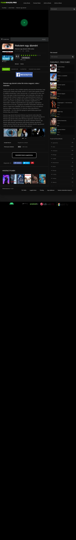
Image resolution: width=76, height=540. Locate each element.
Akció (53, 146)
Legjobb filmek (33, 190)
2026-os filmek (58, 3)
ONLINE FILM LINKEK (34, 69)
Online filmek (26, 3)
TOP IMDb (23, 190)
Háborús (54, 182)
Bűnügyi (17, 64)
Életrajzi (54, 170)
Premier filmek (36, 3)
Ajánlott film (55, 142)
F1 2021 (54, 174)
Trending (42, 190)
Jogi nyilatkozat (50, 190)
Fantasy (54, 178)
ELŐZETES (23, 69)
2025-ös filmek (47, 3)
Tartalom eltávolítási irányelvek (65, 190)
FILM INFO (6, 69)
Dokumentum (55, 162)
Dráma (22, 64)
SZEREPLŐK (14, 69)
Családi (54, 158)
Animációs (54, 150)
